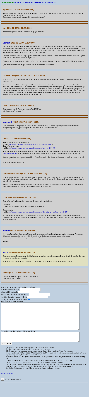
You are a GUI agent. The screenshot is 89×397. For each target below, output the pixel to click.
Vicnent (6, 43)
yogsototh (7, 122)
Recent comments (7, 382)
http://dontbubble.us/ (10, 153)
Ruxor (6, 252)
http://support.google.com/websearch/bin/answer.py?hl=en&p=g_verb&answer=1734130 (37, 212)
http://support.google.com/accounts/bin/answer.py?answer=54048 (30, 144)
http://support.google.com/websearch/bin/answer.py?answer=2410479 (31, 148)
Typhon (6, 230)
